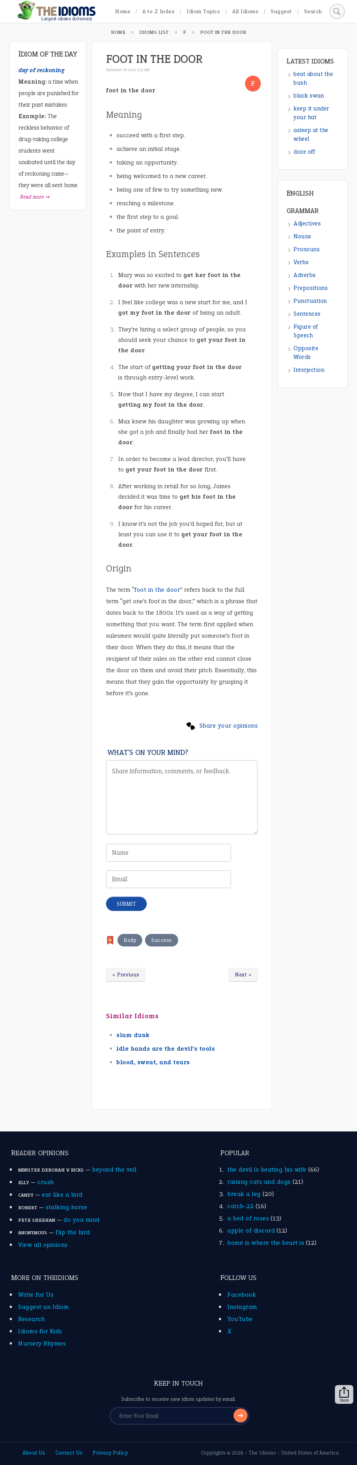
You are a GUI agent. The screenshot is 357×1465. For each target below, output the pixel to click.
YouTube (240, 1319)
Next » (243, 974)
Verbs (301, 262)
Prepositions (311, 288)
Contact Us (68, 1452)
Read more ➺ (35, 196)
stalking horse (66, 1207)
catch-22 (240, 1206)
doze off (304, 152)
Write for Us (35, 1294)
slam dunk (133, 1035)
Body (130, 940)
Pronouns (307, 249)
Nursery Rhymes (42, 1343)
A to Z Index (158, 11)
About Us (34, 1452)
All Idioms (245, 11)
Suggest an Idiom (43, 1307)
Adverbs (305, 275)
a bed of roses (248, 1218)
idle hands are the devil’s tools (165, 1048)
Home (122, 11)
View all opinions (43, 1245)
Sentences (307, 314)
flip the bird (72, 1232)
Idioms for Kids (40, 1331)
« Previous (125, 974)
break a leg (244, 1194)
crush (45, 1182)
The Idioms (262, 1452)
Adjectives (307, 224)
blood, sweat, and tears (153, 1062)
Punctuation (310, 301)
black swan (309, 96)
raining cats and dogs (259, 1182)
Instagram (242, 1307)
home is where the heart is (265, 1242)
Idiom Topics (203, 11)
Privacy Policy (110, 1452)
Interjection (309, 370)
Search (313, 11)
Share (344, 1395)
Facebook (241, 1294)
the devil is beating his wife (266, 1169)
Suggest (281, 11)
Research (31, 1319)
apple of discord (251, 1230)
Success (161, 940)
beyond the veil (114, 1169)
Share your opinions (228, 725)
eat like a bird (62, 1194)
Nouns (302, 236)
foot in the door (157, 589)
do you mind (81, 1219)
